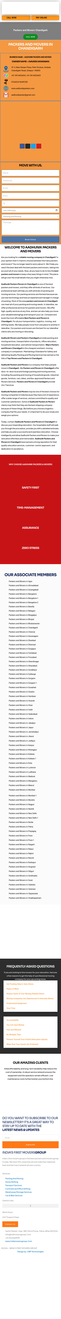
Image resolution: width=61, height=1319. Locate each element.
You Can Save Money (15, 1025)
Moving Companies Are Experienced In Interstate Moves (30, 998)
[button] (30, 984)
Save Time (10, 1008)
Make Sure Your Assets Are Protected (22, 1044)
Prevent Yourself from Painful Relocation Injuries (26, 1039)
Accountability (12, 1020)
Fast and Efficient (13, 1030)
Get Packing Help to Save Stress (19, 984)
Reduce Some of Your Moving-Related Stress (25, 994)
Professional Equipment (16, 1003)
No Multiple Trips (13, 1034)
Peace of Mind (12, 989)
